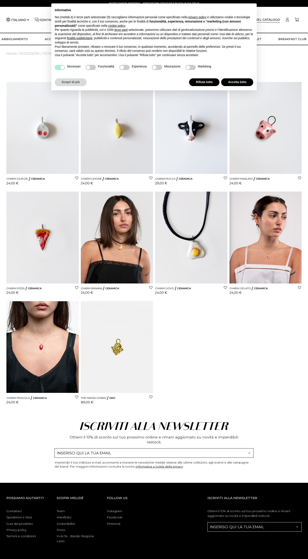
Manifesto (64, 517)
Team (61, 511)
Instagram (114, 511)
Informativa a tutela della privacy (159, 466)
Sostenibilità (66, 523)
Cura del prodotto (19, 523)
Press (61, 530)
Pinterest (113, 523)
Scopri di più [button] (71, 82)
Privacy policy (16, 530)
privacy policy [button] (197, 17)
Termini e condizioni (21, 536)
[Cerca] (261, 20)
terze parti (121, 29)
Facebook (114, 517)
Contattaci (14, 511)
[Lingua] (20, 20)
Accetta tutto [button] (237, 82)
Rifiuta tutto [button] (204, 82)
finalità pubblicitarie (79, 38)
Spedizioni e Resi (19, 517)
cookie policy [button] (116, 25)
